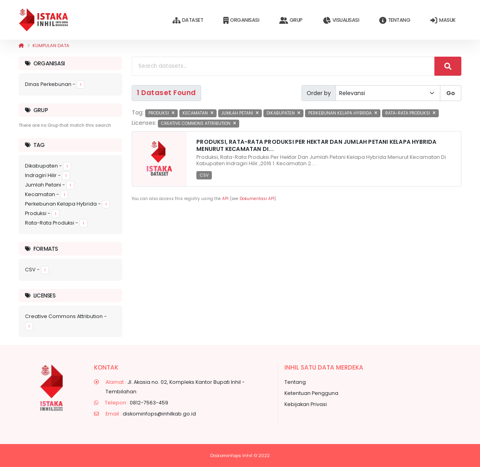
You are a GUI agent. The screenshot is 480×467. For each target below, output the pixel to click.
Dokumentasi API (257, 198)
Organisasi (241, 20)
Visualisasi (341, 20)
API (225, 198)
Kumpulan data (51, 45)
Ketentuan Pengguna (311, 393)
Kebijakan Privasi (305, 404)
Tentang (394, 20)
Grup (291, 20)
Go (450, 93)
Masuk (442, 20)
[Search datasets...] (283, 66)
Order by (319, 93)
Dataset (188, 20)
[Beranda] (21, 45)
